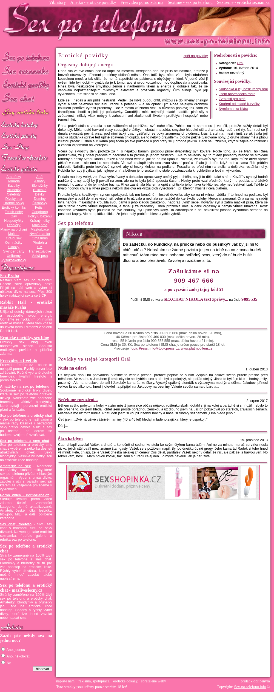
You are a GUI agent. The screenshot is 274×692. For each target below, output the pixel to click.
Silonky (13, 247)
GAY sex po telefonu (26, 113)
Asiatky (39, 181)
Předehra (40, 243)
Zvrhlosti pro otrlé (232, 99)
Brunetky (14, 190)
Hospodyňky (13, 221)
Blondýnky (40, 186)
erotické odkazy (125, 681)
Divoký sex (13, 199)
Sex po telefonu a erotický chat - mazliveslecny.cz (26, 587)
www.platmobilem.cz (196, 348)
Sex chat (26, 99)
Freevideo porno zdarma (142, 2)
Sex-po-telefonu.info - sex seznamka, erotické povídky (92, 21)
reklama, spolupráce (93, 681)
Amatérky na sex (15, 466)
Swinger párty (13, 251)
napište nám (65, 681)
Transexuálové (39, 251)
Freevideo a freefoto (18, 360)
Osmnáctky (13, 243)
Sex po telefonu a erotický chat (26, 416)
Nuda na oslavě (72, 368)
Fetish (39, 207)
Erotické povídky (26, 85)
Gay (13, 216)
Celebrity (14, 194)
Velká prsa (40, 256)
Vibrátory (57, 2)
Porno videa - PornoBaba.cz (24, 495)
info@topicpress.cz (164, 348)
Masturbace (40, 229)
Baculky (14, 186)
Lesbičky (13, 225)
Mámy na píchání (13, 229)
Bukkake (40, 190)
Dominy (40, 199)
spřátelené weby (153, 681)
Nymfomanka (40, 234)
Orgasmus (40, 238)
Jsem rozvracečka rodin (237, 94)
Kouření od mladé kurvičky (239, 104)
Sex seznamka (26, 71)
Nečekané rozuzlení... (78, 399)
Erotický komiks (14, 207)
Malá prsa (39, 225)
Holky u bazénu (40, 216)
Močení (13, 234)
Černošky (39, 203)
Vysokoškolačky (13, 260)
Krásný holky (40, 221)
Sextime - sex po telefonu (190, 2)
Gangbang (40, 212)
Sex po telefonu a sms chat (24, 441)
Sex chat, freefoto (16, 524)
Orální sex (14, 238)
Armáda (14, 181)
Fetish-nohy (14, 212)
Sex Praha (9, 275)
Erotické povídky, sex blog (24, 337)
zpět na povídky (196, 56)
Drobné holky (14, 203)
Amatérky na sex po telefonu (24, 386)
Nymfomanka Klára (233, 109)
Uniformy (14, 256)
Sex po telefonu (26, 57)
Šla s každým (70, 438)
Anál (39, 177)
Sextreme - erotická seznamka (243, 2)
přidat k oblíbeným (255, 681)
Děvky (39, 194)
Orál (240, 63)
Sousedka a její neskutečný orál (243, 89)
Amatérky (13, 177)
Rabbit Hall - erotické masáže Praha (26, 305)
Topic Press (139, 348)
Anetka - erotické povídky (93, 2)
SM (39, 247)
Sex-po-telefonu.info (250, 687)
